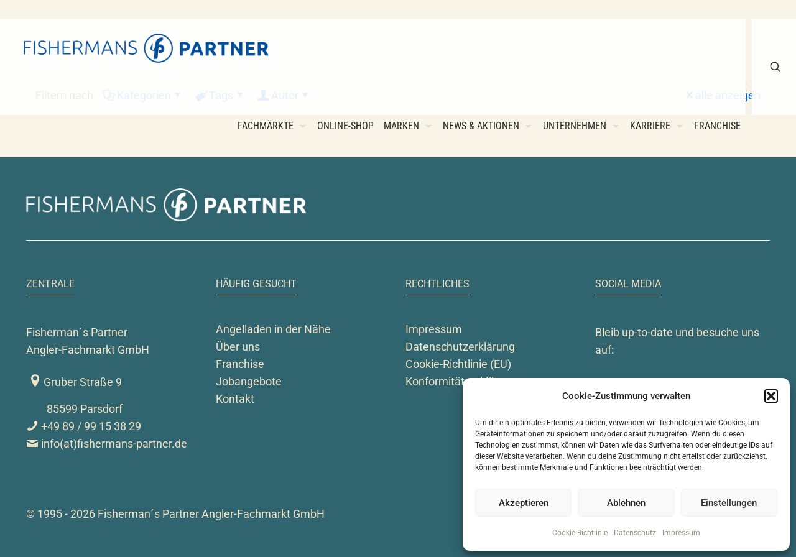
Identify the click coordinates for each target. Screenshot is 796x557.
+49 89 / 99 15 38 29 (83, 426)
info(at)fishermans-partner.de (106, 443)
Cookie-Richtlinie (580, 532)
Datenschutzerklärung (460, 346)
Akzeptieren (523, 503)
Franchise (240, 364)
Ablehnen (626, 503)
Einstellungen (729, 503)
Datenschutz (635, 532)
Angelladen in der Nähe (273, 329)
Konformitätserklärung (461, 381)
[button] (771, 396)
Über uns (238, 346)
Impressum (681, 532)
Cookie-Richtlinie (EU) (458, 364)
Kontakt (235, 398)
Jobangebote (249, 381)
